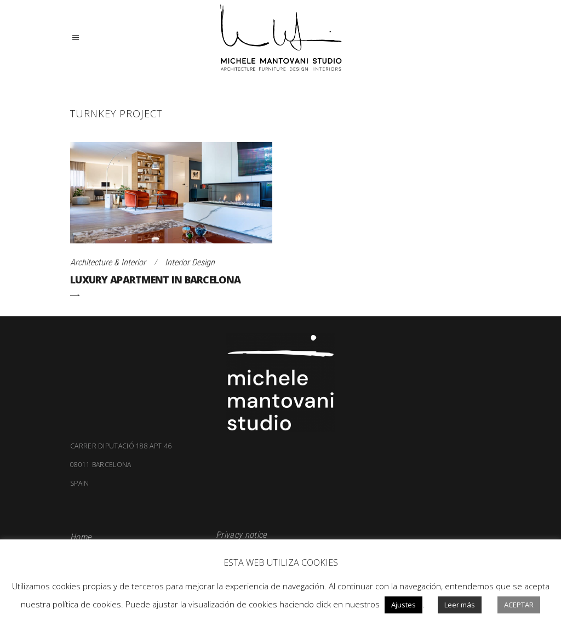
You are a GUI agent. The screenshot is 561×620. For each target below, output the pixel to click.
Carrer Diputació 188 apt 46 (120, 446)
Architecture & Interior (108, 262)
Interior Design (190, 262)
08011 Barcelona (280, 474)
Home (80, 537)
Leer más (459, 605)
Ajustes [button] (403, 605)
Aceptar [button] (519, 605)
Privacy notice (241, 535)
